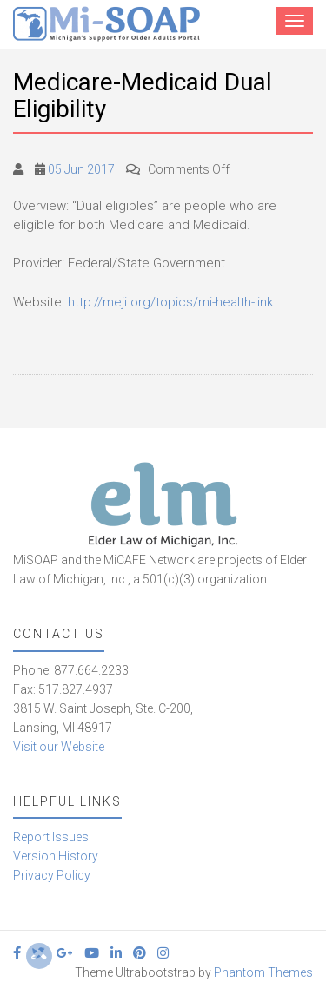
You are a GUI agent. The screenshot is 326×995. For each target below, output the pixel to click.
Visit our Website (58, 747)
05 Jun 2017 (81, 169)
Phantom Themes (263, 972)
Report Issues (51, 837)
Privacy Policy (51, 875)
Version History (55, 856)
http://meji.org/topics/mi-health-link (170, 302)
